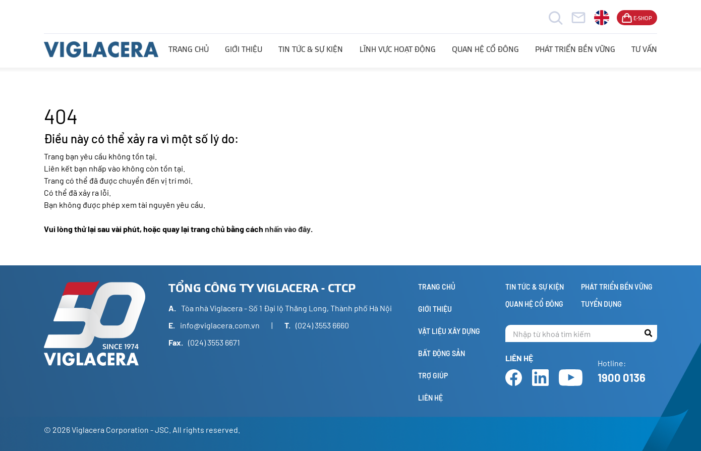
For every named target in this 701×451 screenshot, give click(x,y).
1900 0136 (622, 377)
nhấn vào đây (288, 229)
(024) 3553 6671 (214, 342)
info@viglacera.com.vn (220, 325)
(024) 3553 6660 (322, 325)
